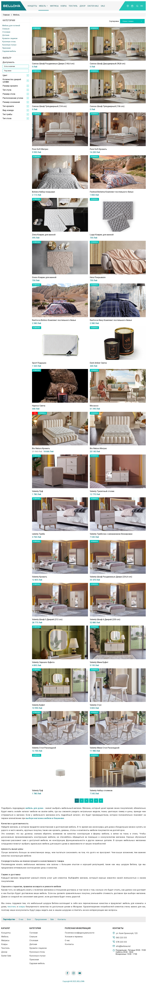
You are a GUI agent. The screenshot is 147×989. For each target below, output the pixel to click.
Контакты (62, 919)
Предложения (41, 919)
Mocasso (94, 406)
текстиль (11, 906)
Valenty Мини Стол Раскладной (104, 748)
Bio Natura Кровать (41, 448)
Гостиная (33, 933)
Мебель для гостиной (11, 26)
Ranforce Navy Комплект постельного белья (111, 320)
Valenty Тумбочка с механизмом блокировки (111, 534)
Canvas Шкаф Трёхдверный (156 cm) (107, 106)
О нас (21, 919)
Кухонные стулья (9, 45)
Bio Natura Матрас (98, 448)
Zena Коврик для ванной (43, 234)
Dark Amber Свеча (98, 363)
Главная (6, 15)
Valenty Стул (95, 705)
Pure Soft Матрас (40, 149)
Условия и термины (74, 936)
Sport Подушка (39, 363)
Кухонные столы (9, 42)
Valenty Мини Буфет (99, 662)
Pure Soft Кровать (98, 149)
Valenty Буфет (38, 705)
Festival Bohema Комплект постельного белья (111, 192)
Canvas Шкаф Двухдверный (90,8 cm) (107, 63)
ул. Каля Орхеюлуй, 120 (125, 933)
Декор (83, 6)
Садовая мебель (9, 51)
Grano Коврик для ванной (44, 277)
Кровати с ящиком (9, 38)
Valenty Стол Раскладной (44, 748)
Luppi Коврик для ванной (101, 234)
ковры (22, 906)
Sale (103, 6)
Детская (5, 35)
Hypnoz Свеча (38, 406)
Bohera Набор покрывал (43, 192)
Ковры (64, 6)
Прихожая (6, 48)
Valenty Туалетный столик (102, 491)
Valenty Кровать (39, 577)
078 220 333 (120, 942)
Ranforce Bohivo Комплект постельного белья (54, 320)
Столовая (6, 32)
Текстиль (73, 6)
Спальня (5, 29)
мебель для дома (34, 808)
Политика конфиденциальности (79, 933)
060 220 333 (120, 937)
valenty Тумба (38, 534)
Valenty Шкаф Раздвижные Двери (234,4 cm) (111, 577)
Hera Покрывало (98, 277)
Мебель (43, 6)
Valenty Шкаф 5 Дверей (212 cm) (47, 619)
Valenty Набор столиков (101, 790)
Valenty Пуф (37, 491)
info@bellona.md (121, 946)
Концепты (32, 6)
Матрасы (54, 6)
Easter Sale (93, 6)
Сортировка (114, 21)
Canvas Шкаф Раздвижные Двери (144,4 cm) (53, 63)
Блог (29, 919)
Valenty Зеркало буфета (43, 662)
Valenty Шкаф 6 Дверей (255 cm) (105, 619)
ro (142, 6)
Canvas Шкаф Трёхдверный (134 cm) (49, 106)
